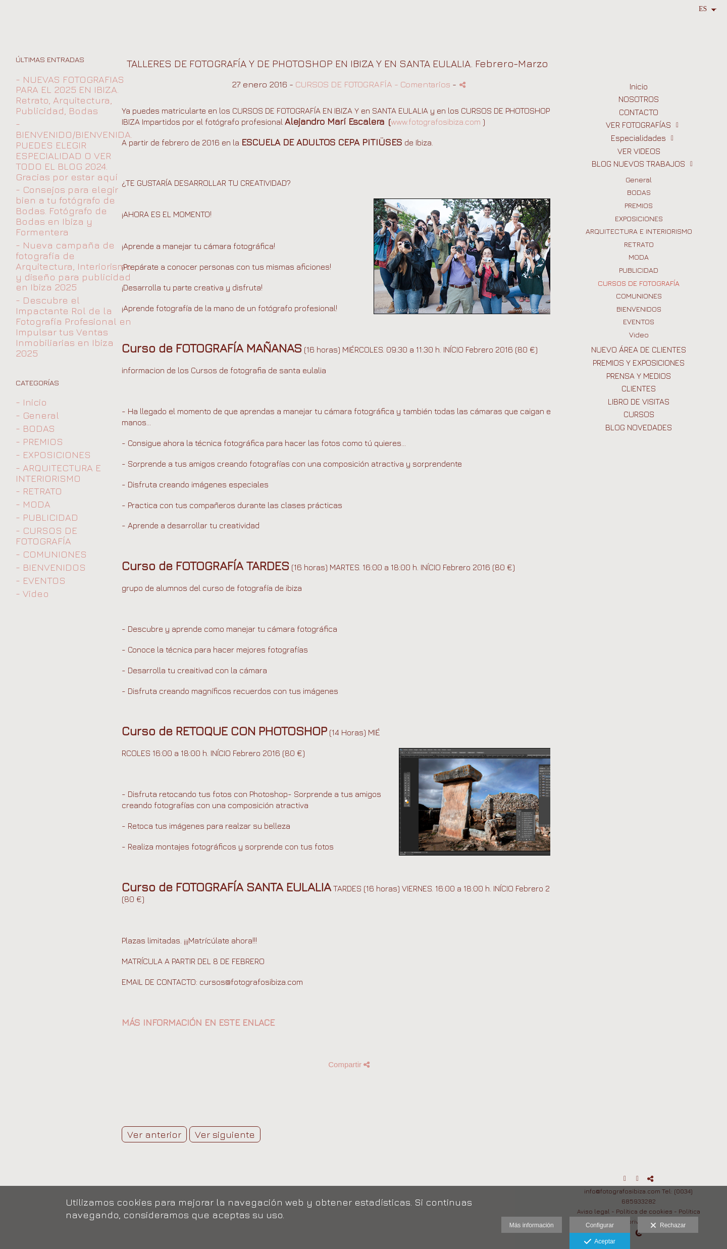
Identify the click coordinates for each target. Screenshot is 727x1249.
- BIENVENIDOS (51, 567)
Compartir (349, 1064)
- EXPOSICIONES (53, 454)
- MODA (33, 504)
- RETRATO (39, 490)
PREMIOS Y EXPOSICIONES (639, 362)
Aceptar (599, 1242)
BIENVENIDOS (638, 309)
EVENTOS (638, 321)
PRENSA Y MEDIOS (638, 375)
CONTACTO (638, 112)
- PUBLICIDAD (47, 517)
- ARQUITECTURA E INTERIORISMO (58, 473)
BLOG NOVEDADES (638, 427)
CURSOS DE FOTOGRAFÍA (639, 283)
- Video (32, 593)
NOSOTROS (638, 99)
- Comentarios (423, 84)
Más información (531, 1225)
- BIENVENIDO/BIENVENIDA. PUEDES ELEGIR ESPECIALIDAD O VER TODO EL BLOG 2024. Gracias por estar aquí (74, 150)
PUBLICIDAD (638, 270)
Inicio (639, 86)
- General (37, 415)
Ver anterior (154, 1134)
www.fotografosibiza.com (436, 121)
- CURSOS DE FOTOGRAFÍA (46, 535)
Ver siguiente (225, 1134)
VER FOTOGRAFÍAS (638, 124)
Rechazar (668, 1226)
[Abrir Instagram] (638, 1179)
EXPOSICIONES (639, 218)
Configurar (600, 1225)
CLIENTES (638, 388)
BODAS (639, 192)
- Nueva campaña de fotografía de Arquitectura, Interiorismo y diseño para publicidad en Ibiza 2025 (74, 266)
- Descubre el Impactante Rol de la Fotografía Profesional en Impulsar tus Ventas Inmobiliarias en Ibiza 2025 (73, 326)
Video (639, 334)
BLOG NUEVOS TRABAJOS (638, 163)
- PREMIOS (39, 441)
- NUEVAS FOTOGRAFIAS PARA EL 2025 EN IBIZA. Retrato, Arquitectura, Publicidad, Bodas (70, 95)
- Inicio (31, 402)
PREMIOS (639, 205)
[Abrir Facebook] (625, 1179)
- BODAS (35, 428)
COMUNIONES (639, 295)
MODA (639, 257)
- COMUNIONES (51, 554)
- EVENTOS (41, 580)
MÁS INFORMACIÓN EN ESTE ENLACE (198, 1022)
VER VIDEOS (638, 151)
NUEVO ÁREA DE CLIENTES (638, 349)
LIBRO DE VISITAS (638, 401)
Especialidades (638, 137)
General (639, 179)
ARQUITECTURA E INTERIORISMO (639, 231)
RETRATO (639, 244)
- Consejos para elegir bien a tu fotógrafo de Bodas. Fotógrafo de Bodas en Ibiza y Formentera (67, 210)
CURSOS (639, 414)
